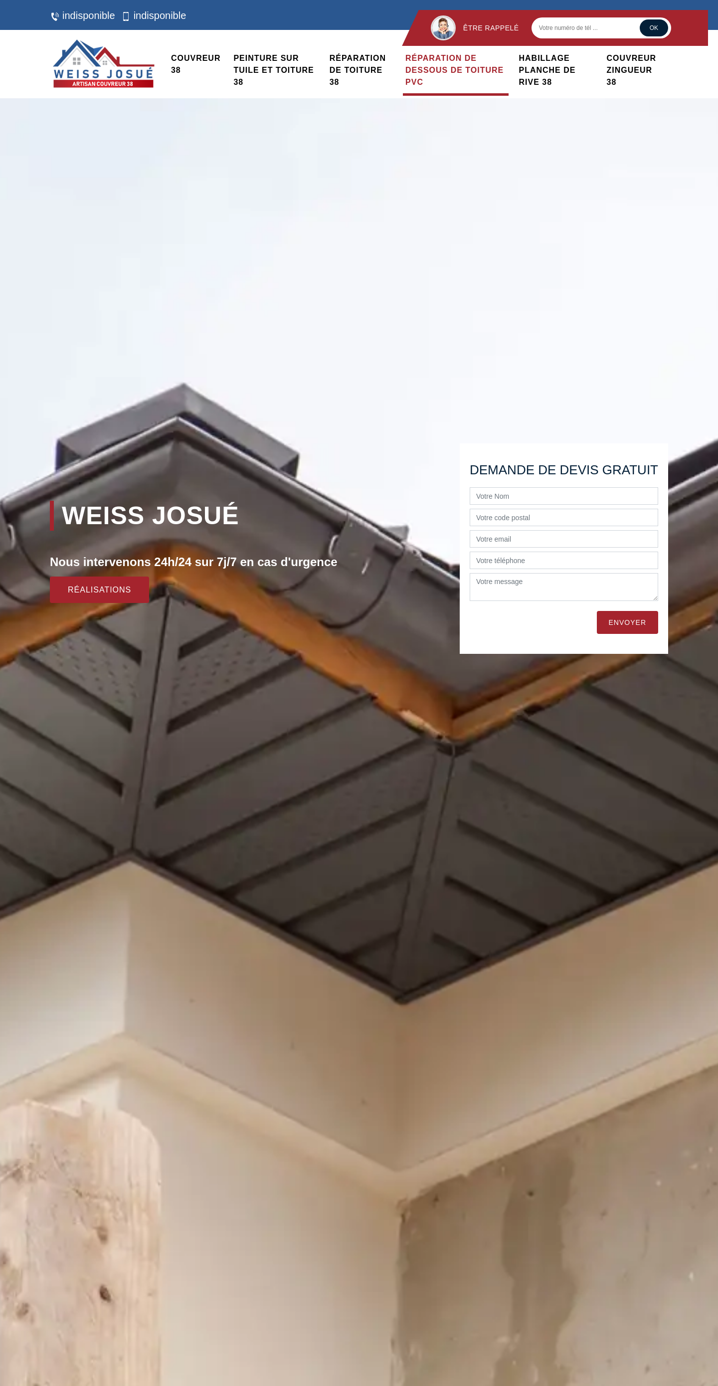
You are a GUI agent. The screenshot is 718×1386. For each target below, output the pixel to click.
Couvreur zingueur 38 (632, 70)
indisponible (82, 15)
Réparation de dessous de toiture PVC (454, 70)
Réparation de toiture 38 (358, 70)
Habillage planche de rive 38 (547, 70)
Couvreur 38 (196, 64)
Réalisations (99, 590)
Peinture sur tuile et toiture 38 (274, 70)
